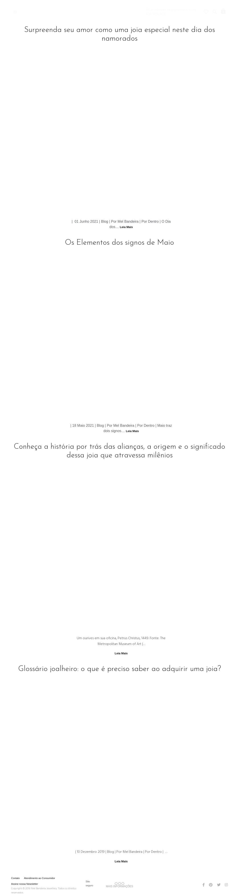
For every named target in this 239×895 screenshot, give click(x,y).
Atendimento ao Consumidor (39, 878)
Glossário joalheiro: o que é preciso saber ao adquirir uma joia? (119, 669)
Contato (15, 878)
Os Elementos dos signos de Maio (119, 243)
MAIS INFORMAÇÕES (119, 885)
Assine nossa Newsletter (24, 884)
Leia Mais (126, 227)
